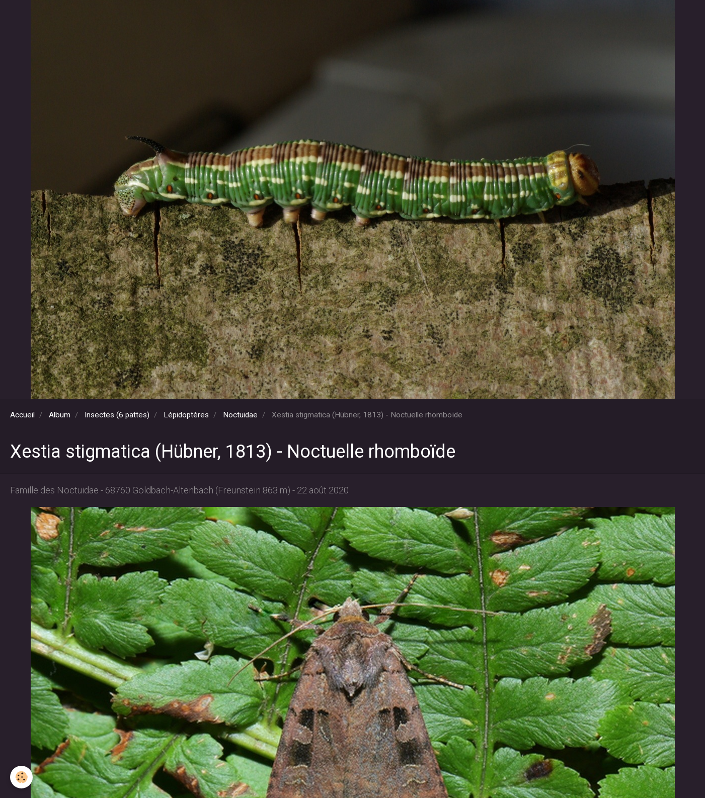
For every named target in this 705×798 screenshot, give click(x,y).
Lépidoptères (186, 414)
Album (59, 414)
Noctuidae (240, 414)
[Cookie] (21, 777)
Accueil (22, 414)
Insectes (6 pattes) (117, 414)
